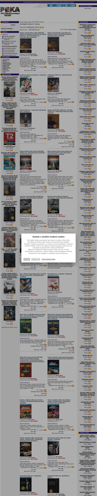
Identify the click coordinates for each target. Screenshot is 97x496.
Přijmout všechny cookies (48, 259)
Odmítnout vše (35, 259)
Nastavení (26, 259)
